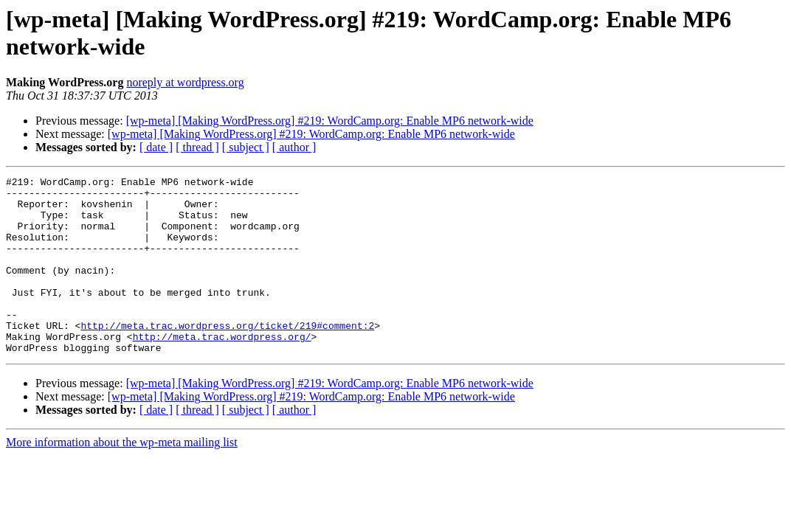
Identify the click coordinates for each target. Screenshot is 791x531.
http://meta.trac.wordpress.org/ (222, 369)
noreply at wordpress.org (184, 82)
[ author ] (294, 147)
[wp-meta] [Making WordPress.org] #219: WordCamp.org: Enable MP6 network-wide (329, 120)
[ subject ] (245, 147)
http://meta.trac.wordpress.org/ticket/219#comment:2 (227, 356)
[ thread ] (197, 147)
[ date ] (156, 147)
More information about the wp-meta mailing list (122, 477)
